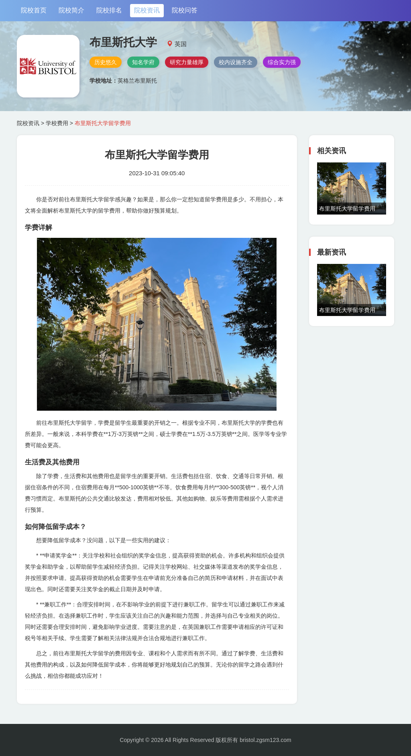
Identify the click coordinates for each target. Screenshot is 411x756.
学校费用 (57, 123)
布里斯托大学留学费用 (347, 208)
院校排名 (109, 10)
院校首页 (34, 10)
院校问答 (184, 10)
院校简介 (71, 10)
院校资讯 (147, 10)
